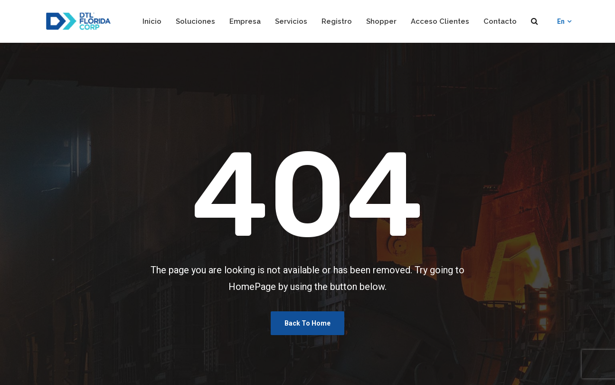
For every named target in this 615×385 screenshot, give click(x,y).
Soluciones (195, 21)
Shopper (381, 21)
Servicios (291, 21)
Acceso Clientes (440, 21)
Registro (337, 21)
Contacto (500, 21)
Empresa (245, 21)
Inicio (151, 21)
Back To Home (307, 323)
